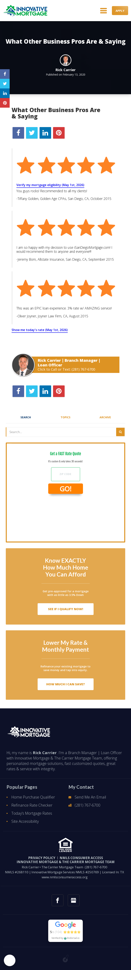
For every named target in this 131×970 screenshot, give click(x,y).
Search (25, 417)
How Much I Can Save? (65, 684)
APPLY (120, 10)
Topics (65, 417)
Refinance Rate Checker (31, 805)
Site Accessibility (25, 821)
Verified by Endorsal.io (65, 938)
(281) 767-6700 (83, 369)
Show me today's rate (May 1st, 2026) (40, 330)
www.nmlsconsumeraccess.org (65, 877)
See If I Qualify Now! (65, 609)
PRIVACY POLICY (41, 858)
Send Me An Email (90, 797)
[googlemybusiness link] (73, 900)
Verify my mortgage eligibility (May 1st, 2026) (50, 185)
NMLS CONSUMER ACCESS (81, 858)
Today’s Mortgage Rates (31, 813)
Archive (105, 417)
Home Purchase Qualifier (33, 797)
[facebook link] (57, 900)
